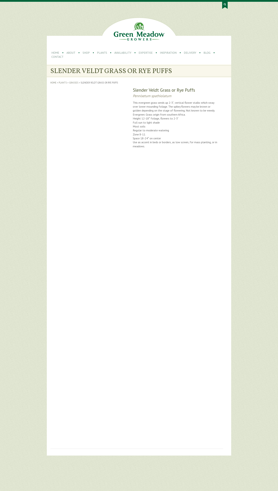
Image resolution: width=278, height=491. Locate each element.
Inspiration (168, 52)
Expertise (146, 52)
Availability (122, 52)
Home (55, 52)
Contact (57, 56)
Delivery (190, 52)
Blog (207, 52)
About (70, 52)
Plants (102, 52)
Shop (86, 52)
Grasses (73, 82)
